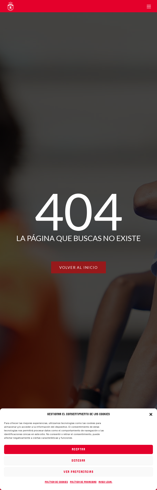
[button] (151, 414)
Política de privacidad (83, 482)
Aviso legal (105, 482)
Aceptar (78, 449)
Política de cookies (56, 482)
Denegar (78, 460)
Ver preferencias (78, 471)
